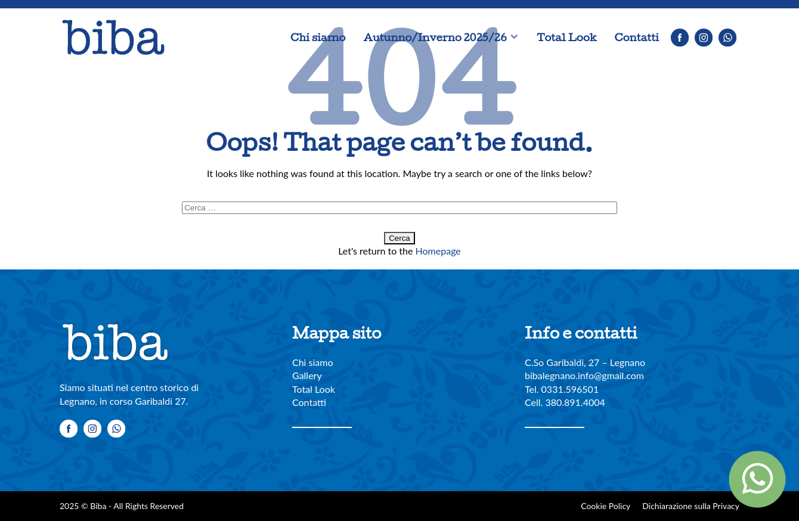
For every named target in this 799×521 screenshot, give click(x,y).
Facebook (680, 37)
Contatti (637, 37)
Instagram (704, 37)
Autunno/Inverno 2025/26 (434, 37)
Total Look (566, 37)
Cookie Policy (605, 506)
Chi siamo (317, 37)
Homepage (438, 250)
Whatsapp (727, 37)
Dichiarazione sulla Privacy (690, 506)
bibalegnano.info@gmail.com (584, 375)
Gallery (307, 375)
